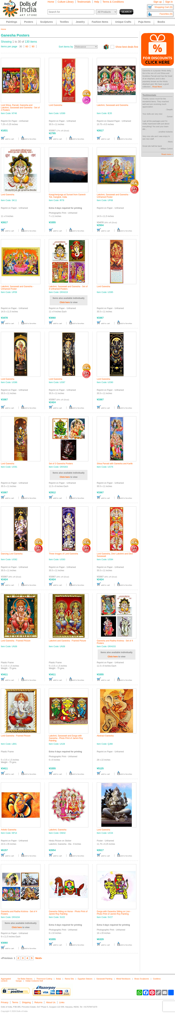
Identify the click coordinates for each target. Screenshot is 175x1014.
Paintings (11, 21)
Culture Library (66, 1)
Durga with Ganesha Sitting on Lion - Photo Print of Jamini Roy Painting (114, 912)
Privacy (4, 1002)
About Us (50, 1002)
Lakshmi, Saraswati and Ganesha (112, 105)
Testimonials (84, 1)
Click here (65, 302)
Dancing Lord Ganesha (11, 554)
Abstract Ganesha (105, 736)
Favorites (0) (166, 14)
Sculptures (46, 21)
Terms (15, 1002)
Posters (28, 21)
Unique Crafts (123, 21)
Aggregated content (6, 980)
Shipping (26, 1002)
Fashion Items (100, 21)
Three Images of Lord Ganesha (63, 554)
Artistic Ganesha (8, 829)
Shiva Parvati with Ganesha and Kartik (115, 463)
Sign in (169, 1)
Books (161, 21)
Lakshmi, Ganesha (57, 829)
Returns (38, 1002)
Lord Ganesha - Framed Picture (15, 640)
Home (51, 1)
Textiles (64, 21)
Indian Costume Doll (34, 981)
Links (61, 1002)
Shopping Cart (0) (163, 7)
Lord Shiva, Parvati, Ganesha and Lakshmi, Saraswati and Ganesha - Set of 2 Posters (20, 107)
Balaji (58, 979)
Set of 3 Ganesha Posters (61, 463)
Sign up (157, 1)
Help (96, 1)
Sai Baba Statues (25, 979)
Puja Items (144, 21)
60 (27, 46)
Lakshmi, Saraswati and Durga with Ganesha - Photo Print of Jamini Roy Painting (66, 738)
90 (33, 46)
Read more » (167, 154)
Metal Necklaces (123, 979)
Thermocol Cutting (44, 979)
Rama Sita (69, 979)
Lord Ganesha (55, 105)
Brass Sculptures (141, 979)
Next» (38, 958)
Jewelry (80, 21)
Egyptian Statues (85, 979)
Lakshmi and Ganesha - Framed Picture (67, 640)
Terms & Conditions (113, 1)
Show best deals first (126, 46)
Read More (157, 87)
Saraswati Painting (104, 979)
